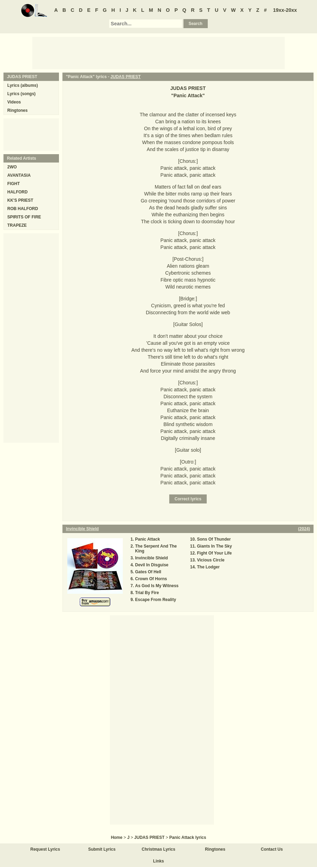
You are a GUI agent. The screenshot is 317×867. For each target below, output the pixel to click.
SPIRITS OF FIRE (24, 217)
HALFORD (17, 192)
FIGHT (13, 183)
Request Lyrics (45, 849)
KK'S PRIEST (20, 200)
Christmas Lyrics (158, 849)
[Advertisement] (158, 52)
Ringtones (17, 110)
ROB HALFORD (22, 208)
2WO (12, 167)
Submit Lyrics (101, 849)
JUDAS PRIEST (125, 76)
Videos (14, 102)
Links (158, 861)
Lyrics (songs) (21, 93)
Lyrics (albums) (22, 85)
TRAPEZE (17, 225)
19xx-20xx (285, 10)
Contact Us (272, 849)
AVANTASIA (19, 175)
